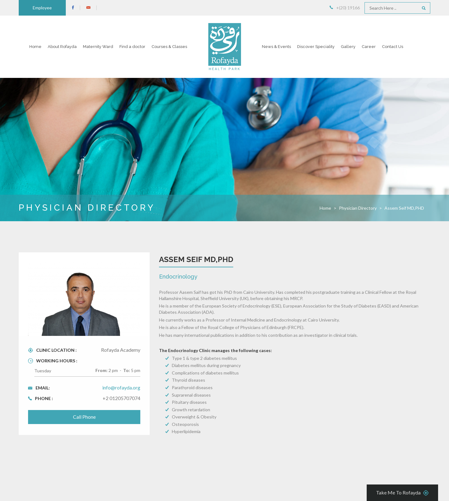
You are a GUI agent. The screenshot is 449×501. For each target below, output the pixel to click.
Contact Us (392, 46)
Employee (42, 7)
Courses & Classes (169, 46)
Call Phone (84, 417)
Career (369, 46)
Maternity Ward (98, 46)
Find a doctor (132, 46)
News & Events (276, 46)
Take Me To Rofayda (402, 492)
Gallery (348, 46)
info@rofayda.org (121, 387)
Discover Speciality (316, 46)
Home (35, 46)
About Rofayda (62, 46)
